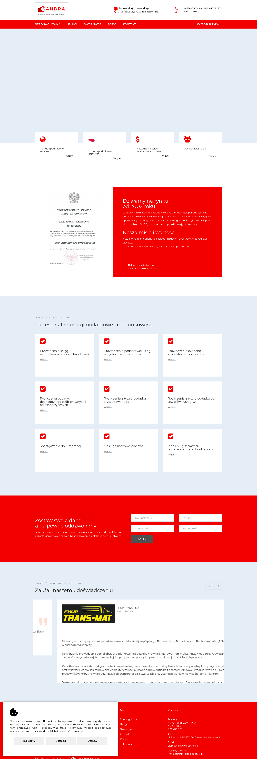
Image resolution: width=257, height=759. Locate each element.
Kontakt (124, 706)
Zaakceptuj (29, 740)
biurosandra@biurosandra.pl (131, 8)
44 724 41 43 (190, 8)
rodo (112, 24)
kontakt (129, 24)
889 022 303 (190, 11)
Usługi (123, 696)
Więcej (69, 155)
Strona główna (47, 24)
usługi (72, 24)
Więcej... (44, 359)
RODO (124, 711)
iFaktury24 (126, 716)
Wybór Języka (208, 24)
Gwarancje (126, 701)
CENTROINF (135, 754)
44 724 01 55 (215, 8)
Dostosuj (61, 740)
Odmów (92, 740)
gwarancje (92, 24)
